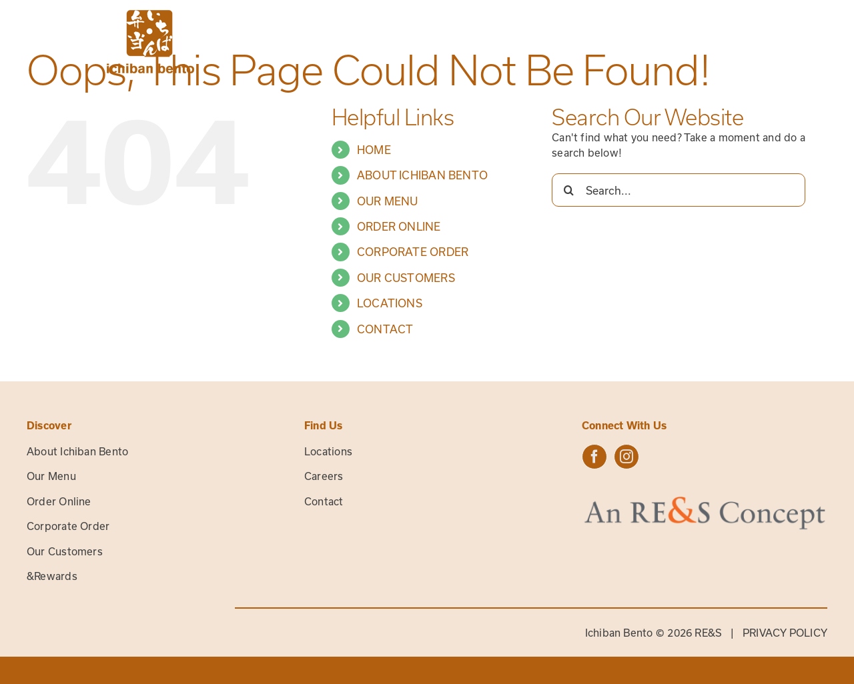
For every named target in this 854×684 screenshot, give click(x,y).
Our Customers (65, 551)
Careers (324, 476)
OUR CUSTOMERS (406, 277)
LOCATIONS (389, 303)
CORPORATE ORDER (412, 251)
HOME (374, 149)
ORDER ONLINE (399, 226)
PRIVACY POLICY (785, 633)
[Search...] (678, 190)
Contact (324, 501)
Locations (328, 451)
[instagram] (626, 456)
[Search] (568, 190)
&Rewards (52, 576)
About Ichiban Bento (77, 451)
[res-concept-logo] (704, 501)
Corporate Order (68, 526)
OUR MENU (387, 201)
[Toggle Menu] (817, 41)
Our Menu (51, 476)
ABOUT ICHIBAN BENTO (422, 175)
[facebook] (594, 456)
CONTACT (385, 329)
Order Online (59, 501)
